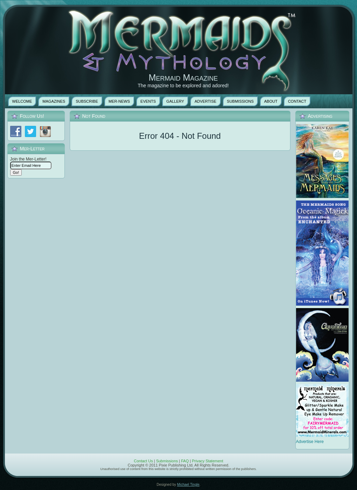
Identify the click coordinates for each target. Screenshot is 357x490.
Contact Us (143, 461)
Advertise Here (310, 441)
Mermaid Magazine (183, 77)
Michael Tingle (188, 484)
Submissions (167, 461)
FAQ (185, 461)
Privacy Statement (207, 461)
